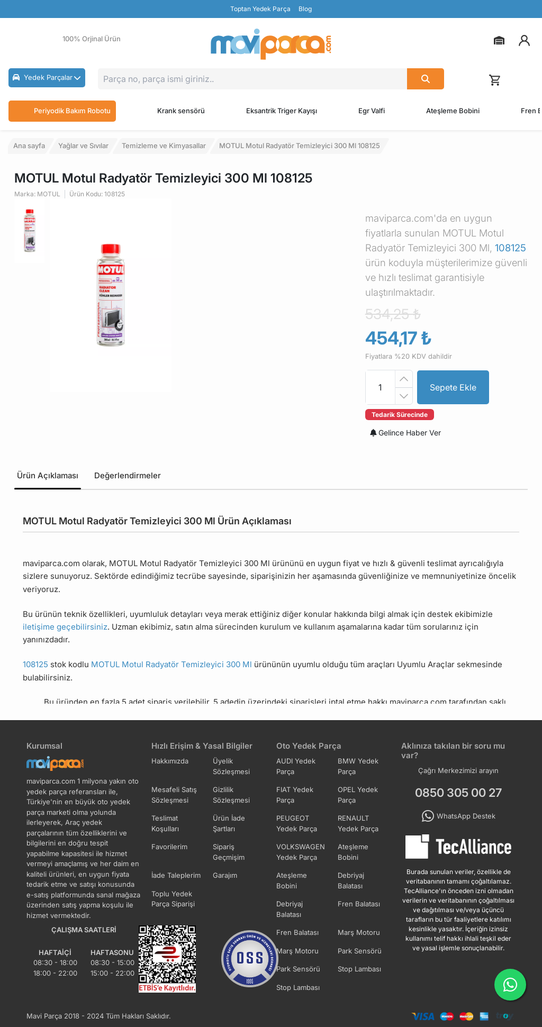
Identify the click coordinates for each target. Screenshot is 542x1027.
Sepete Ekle (453, 387)
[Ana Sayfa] (271, 44)
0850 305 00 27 (458, 792)
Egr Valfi (371, 110)
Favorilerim (169, 846)
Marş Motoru (359, 932)
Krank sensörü (181, 110)
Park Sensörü (360, 951)
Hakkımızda (169, 761)
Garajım (225, 875)
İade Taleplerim (176, 875)
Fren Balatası (359, 903)
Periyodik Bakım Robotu (62, 111)
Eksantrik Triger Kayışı (281, 110)
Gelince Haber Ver (405, 432)
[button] (46, 77)
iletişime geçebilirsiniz (65, 627)
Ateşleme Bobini (453, 110)
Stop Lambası (359, 969)
